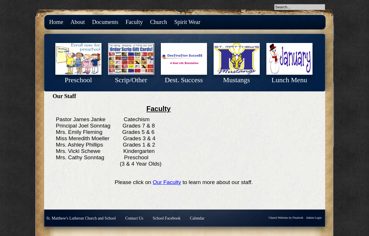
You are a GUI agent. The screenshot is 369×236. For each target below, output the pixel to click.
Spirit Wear (187, 22)
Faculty (134, 22)
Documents (105, 22)
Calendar (197, 218)
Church (158, 22)
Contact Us (134, 218)
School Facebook (166, 218)
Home (56, 22)
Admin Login (313, 217)
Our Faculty (167, 182)
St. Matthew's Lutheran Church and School (81, 218)
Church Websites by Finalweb (286, 217)
